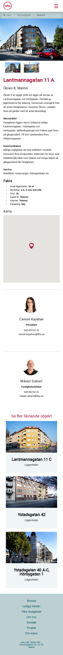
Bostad (31, 600)
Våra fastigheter (24, 15)
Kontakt (31, 622)
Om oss (31, 617)
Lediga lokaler (31, 606)
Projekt (31, 628)
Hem (9, 15)
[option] (12, 67)
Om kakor (31, 633)
